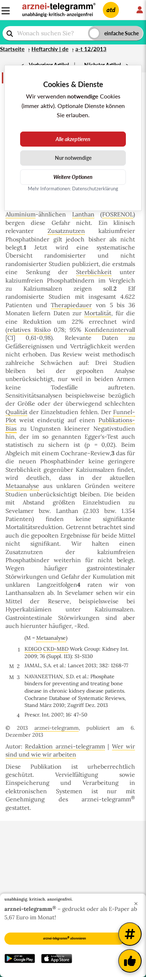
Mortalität (97, 313)
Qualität (16, 412)
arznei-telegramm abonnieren (64, 938)
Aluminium (20, 214)
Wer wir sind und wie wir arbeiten (70, 750)
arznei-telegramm (56, 728)
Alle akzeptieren (73, 139)
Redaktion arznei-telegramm (65, 746)
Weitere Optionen (73, 177)
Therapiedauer (71, 305)
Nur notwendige (73, 158)
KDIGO (33, 649)
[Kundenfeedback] (130, 961)
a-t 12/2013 (90, 49)
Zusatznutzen (66, 230)
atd (110, 10)
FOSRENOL (117, 214)
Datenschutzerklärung (95, 188)
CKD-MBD (55, 649)
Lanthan (83, 214)
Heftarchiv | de (49, 49)
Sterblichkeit (94, 272)
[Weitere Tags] (130, 934)
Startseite (12, 49)
